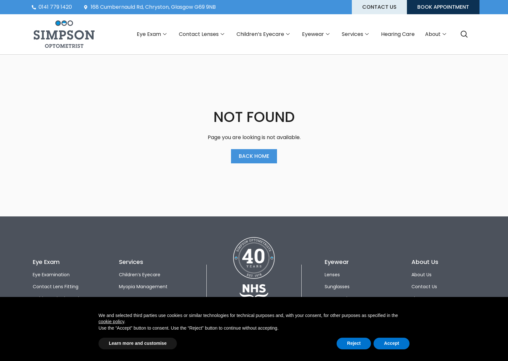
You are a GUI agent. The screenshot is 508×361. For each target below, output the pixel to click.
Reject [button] (354, 343)
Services (355, 34)
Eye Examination (51, 274)
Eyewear (315, 34)
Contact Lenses (201, 34)
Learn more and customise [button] (138, 343)
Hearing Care (398, 34)
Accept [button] (391, 343)
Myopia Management (143, 286)
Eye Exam (152, 34)
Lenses (332, 274)
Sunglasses (337, 286)
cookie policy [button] (111, 321)
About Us (421, 274)
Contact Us (424, 286)
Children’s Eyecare (263, 34)
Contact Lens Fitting (55, 286)
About (435, 34)
